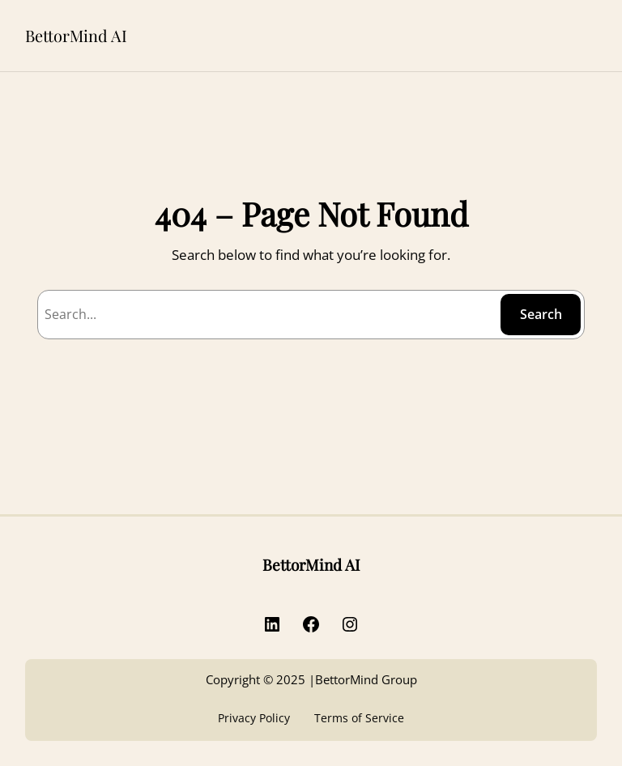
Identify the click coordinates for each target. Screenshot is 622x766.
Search (541, 314)
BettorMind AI (76, 35)
